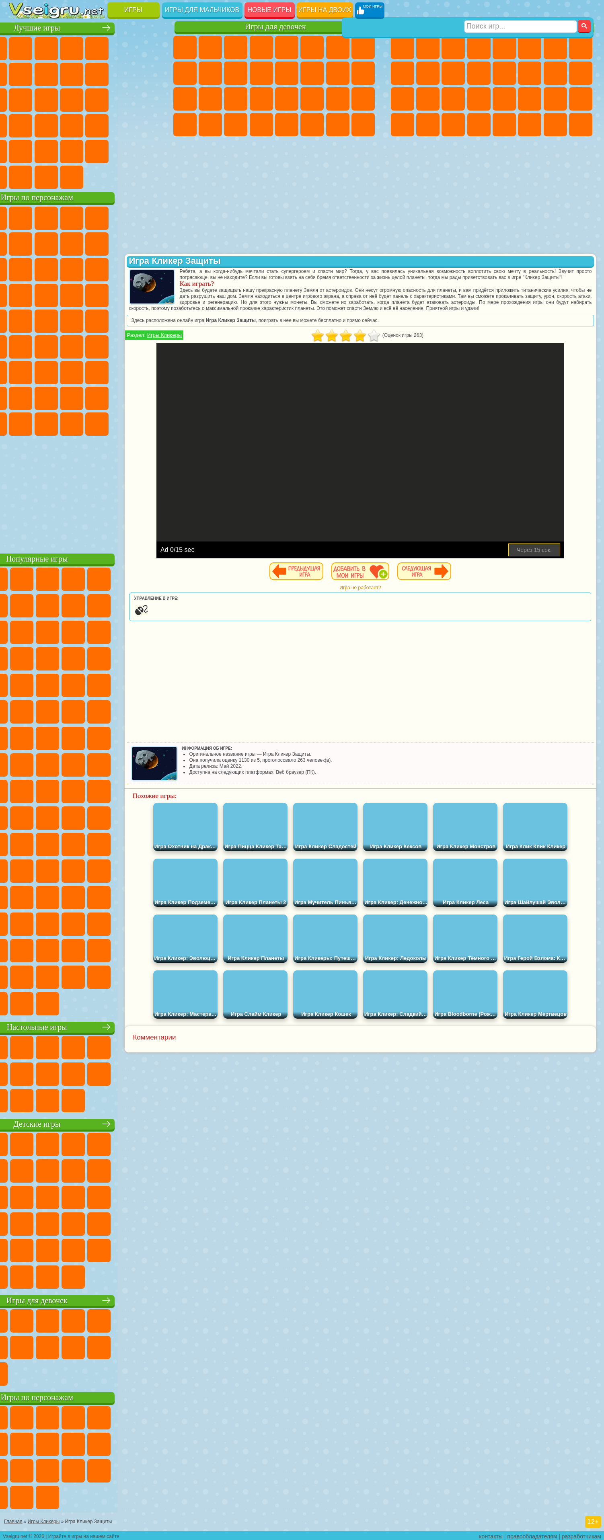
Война (71, 176)
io (148, 73)
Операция (261, 99)
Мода (337, 99)
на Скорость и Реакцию (97, 124)
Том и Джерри (122, 320)
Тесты (286, 47)
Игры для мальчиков (202, 9)
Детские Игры (97, 47)
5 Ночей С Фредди (148, 217)
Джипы (529, 124)
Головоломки (21, 150)
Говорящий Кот (97, 217)
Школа (122, 150)
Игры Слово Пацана (148, 397)
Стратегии (453, 47)
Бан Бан (46, 423)
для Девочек (46, 47)
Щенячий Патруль (71, 217)
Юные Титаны (148, 320)
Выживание (453, 99)
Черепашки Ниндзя (402, 73)
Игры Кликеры (205, 347)
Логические (46, 99)
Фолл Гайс (46, 345)
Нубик (148, 371)
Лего (148, 242)
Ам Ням (71, 268)
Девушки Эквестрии (210, 47)
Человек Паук (148, 294)
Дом (337, 124)
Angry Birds (46, 268)
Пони (185, 47)
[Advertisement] (86, 492)
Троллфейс (71, 242)
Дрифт (580, 99)
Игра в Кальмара (148, 345)
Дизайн (185, 124)
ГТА (529, 99)
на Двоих (122, 47)
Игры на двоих (324, 9)
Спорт (97, 73)
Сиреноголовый (71, 345)
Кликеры (71, 99)
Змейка (148, 124)
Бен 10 (555, 99)
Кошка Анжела (185, 73)
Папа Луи (337, 73)
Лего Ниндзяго (122, 217)
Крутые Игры (97, 150)
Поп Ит (46, 73)
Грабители (479, 99)
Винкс (261, 124)
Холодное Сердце (210, 73)
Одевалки (261, 73)
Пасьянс (97, 99)
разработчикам (581, 1534)
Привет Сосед (21, 397)
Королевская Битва (529, 47)
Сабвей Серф (21, 268)
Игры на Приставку (122, 176)
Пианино (235, 124)
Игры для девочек (275, 27)
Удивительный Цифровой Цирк (148, 423)
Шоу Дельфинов (97, 268)
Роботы (580, 73)
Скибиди (71, 423)
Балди (46, 371)
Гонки (529, 73)
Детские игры (85, 1123)
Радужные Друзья (46, 397)
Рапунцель (185, 99)
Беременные (363, 73)
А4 (21, 371)
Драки (504, 73)
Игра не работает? (380, 600)
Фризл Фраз (21, 320)
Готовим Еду (286, 124)
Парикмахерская (286, 73)
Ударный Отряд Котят (97, 294)
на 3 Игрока (46, 150)
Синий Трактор (21, 345)
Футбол (428, 47)
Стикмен (453, 73)
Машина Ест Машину (504, 99)
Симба (122, 397)
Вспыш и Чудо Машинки (21, 294)
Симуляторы (71, 47)
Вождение (21, 176)
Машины (580, 47)
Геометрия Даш (71, 73)
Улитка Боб (21, 242)
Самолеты (504, 124)
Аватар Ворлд (97, 397)
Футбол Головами (46, 176)
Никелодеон (71, 150)
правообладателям (532, 1534)
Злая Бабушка (122, 242)
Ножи (148, 99)
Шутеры (428, 124)
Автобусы (402, 124)
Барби (261, 47)
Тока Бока (71, 397)
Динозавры (21, 124)
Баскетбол (148, 150)
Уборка (210, 124)
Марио (122, 294)
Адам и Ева (46, 320)
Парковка (402, 47)
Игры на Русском (122, 99)
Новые (21, 47)
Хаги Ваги (97, 371)
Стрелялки (479, 124)
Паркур (555, 124)
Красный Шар (46, 242)
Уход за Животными (312, 124)
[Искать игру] (520, 10)
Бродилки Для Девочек (337, 47)
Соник (46, 294)
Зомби (504, 47)
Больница (210, 99)
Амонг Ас (97, 345)
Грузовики (479, 73)
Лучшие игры (86, 27)
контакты (491, 1534)
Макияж (286, 99)
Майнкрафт (555, 47)
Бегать (453, 124)
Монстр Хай (312, 47)
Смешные (122, 73)
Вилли (21, 217)
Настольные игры (86, 1026)
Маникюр (235, 99)
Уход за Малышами (363, 99)
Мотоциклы (428, 73)
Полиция (402, 99)
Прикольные (46, 124)
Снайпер (555, 73)
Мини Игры (71, 124)
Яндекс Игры (21, 73)
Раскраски (363, 47)
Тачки (148, 268)
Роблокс (122, 371)
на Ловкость (148, 47)
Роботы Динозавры (428, 99)
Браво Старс (122, 345)
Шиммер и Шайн (71, 320)
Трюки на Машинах (122, 124)
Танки (479, 47)
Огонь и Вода (235, 47)
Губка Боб (46, 217)
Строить (97, 176)
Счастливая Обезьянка (97, 320)
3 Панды (122, 268)
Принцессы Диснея (312, 99)
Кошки (235, 73)
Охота (580, 124)
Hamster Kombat (122, 423)
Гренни (71, 371)
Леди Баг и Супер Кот (97, 242)
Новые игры (270, 9)
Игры (133, 9)
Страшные (21, 99)
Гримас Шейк (97, 423)
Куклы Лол (363, 124)
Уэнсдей (21, 423)
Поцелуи (312, 73)
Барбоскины (71, 294)
